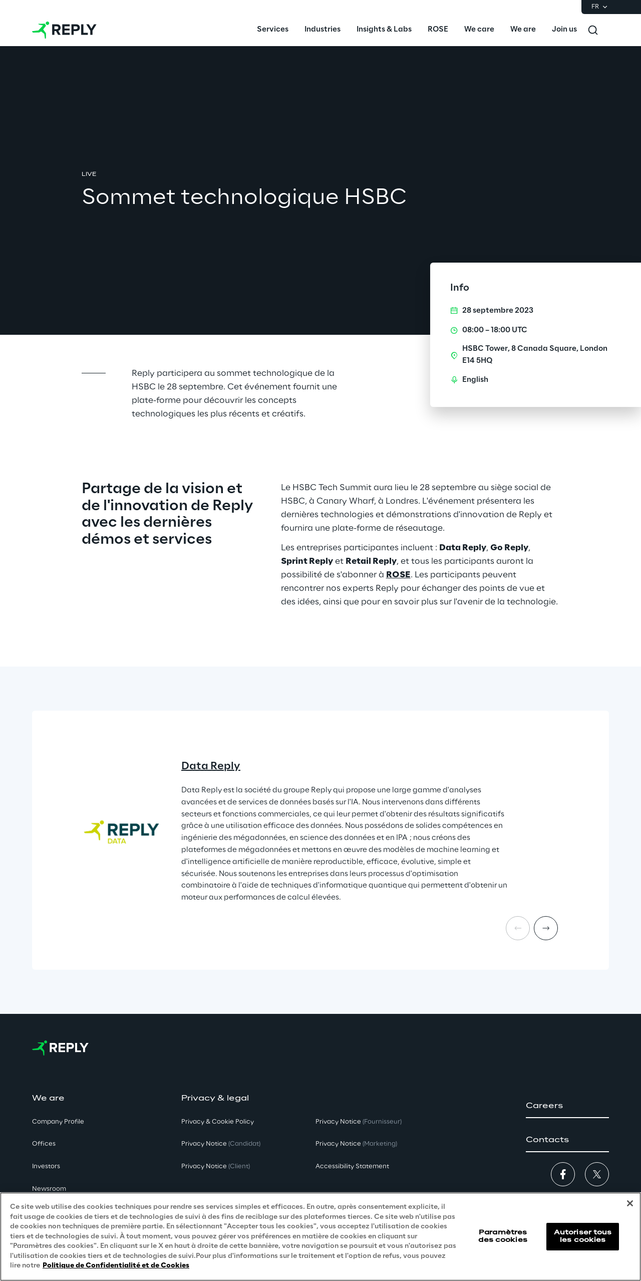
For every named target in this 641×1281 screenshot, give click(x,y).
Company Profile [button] (58, 1122)
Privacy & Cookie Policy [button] (217, 1122)
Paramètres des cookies (502, 1236)
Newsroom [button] (49, 1189)
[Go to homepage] (64, 30)
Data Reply (210, 766)
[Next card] (546, 928)
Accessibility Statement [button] (352, 1166)
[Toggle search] (593, 30)
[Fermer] (630, 1203)
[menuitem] (272, 30)
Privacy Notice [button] (220, 1144)
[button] (567, 1106)
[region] (320, 1236)
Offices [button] (44, 1144)
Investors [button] (46, 1166)
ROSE (398, 574)
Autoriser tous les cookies (583, 1236)
